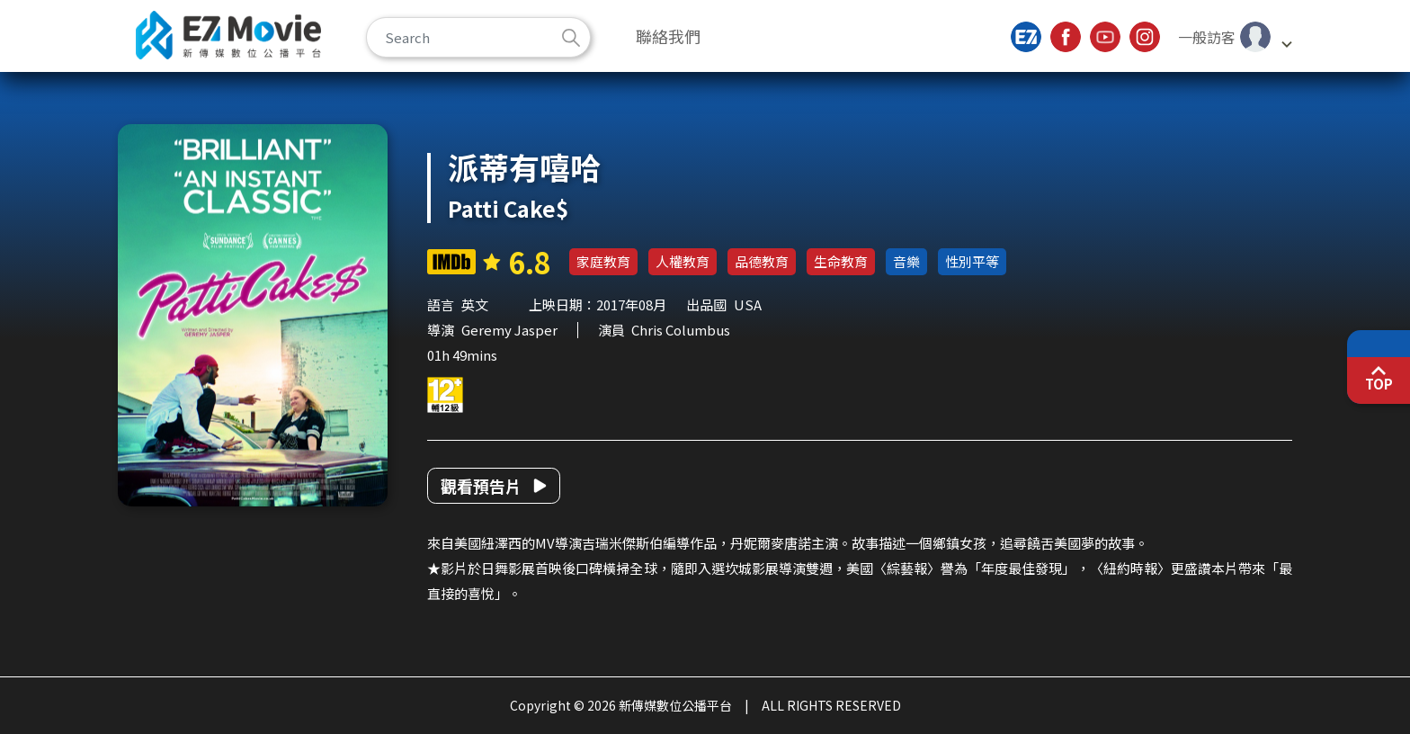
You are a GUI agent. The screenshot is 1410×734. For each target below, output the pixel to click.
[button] (1234, 37)
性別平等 (972, 261)
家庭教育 (603, 261)
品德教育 (762, 261)
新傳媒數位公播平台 (228, 35)
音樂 (906, 261)
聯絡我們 (668, 36)
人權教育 (682, 261)
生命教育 (841, 261)
